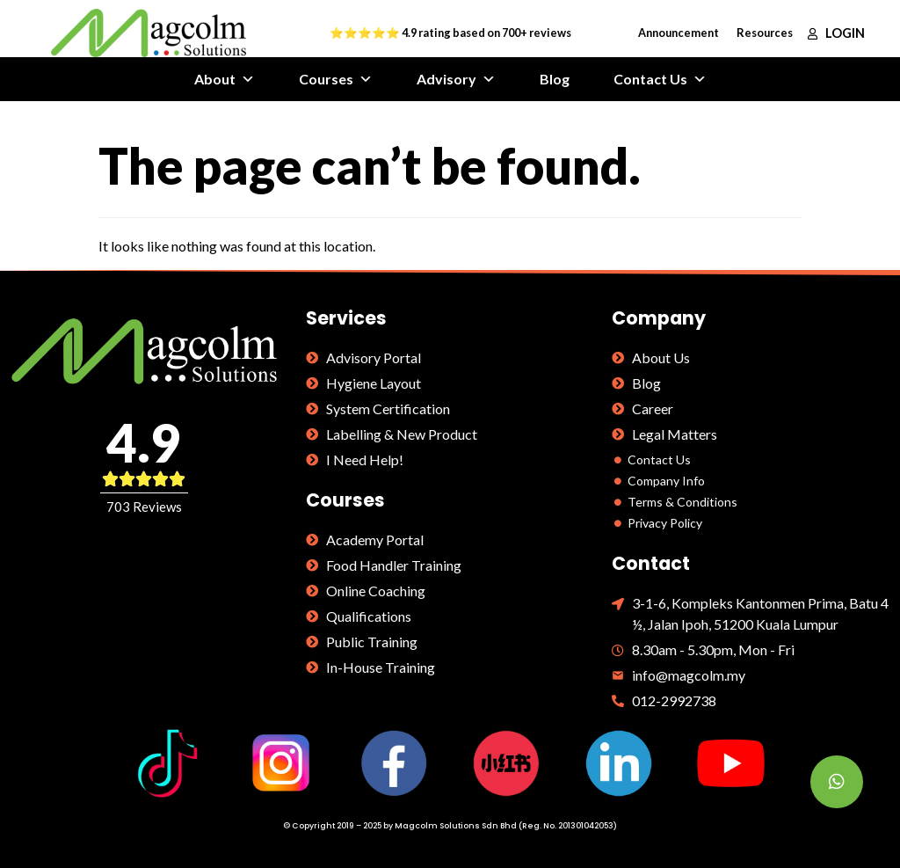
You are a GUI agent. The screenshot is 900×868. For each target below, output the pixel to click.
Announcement (678, 33)
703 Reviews (144, 506)
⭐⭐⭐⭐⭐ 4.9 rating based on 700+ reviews (450, 33)
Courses (336, 79)
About (224, 79)
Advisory (456, 79)
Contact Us (660, 79)
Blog (555, 78)
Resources (765, 33)
